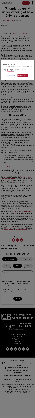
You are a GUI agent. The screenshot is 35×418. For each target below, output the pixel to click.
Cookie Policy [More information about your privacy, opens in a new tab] (11, 70)
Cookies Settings (11, 75)
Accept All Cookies (23, 75)
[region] (17, 70)
